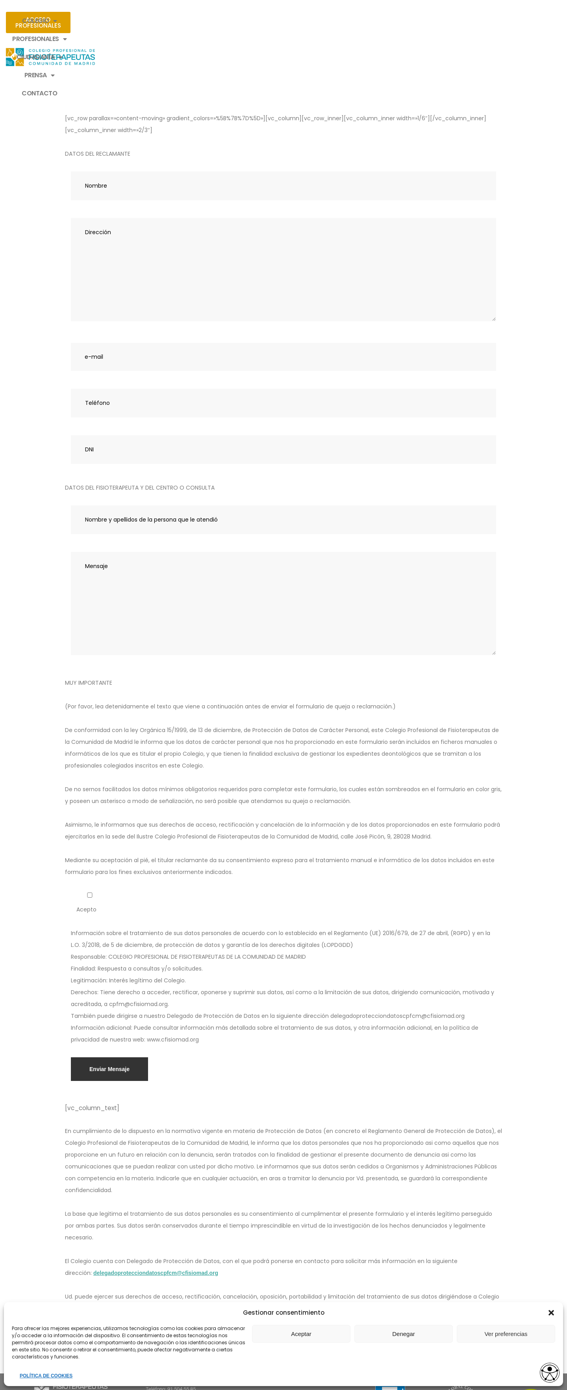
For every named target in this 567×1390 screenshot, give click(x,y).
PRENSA (332, 21)
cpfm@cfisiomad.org (359, 1240)
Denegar (403, 1333)
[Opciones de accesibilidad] (545, 1368)
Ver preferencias (505, 1333)
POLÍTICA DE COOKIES (46, 1376)
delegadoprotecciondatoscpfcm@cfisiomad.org (155, 1204)
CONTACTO (381, 20)
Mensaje (283, 535)
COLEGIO (152, 21)
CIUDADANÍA (279, 21)
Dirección (283, 201)
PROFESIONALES (213, 21)
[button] (551, 1313)
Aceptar (301, 1333)
